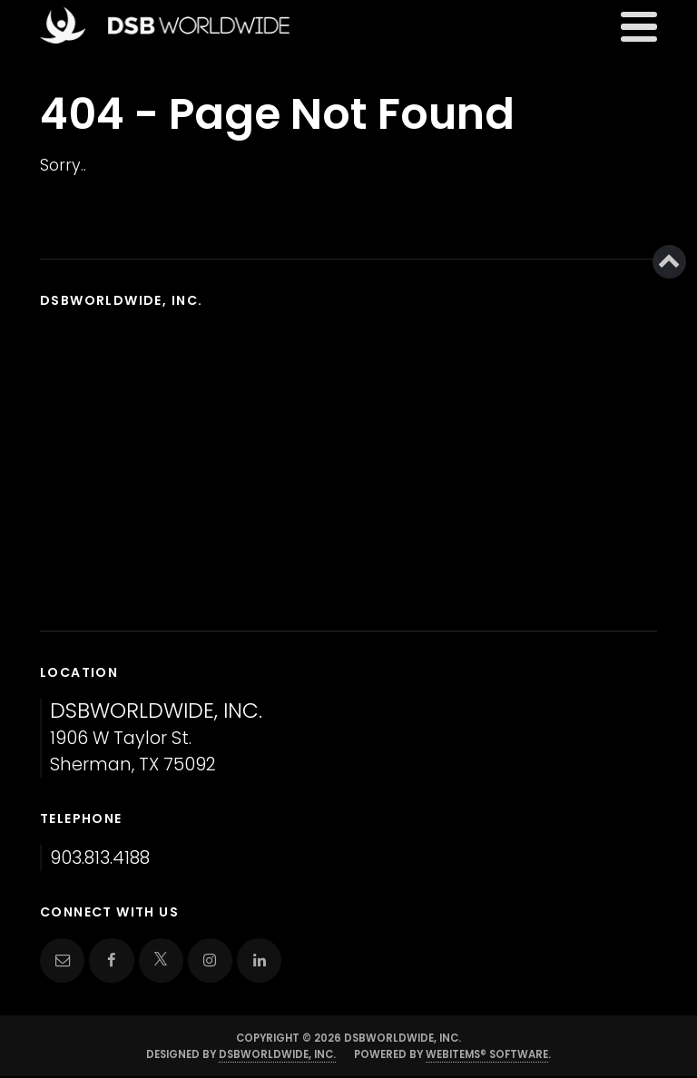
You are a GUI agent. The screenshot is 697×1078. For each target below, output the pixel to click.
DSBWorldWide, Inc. (277, 1054)
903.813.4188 (100, 858)
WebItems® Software (487, 1054)
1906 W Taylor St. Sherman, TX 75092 (156, 738)
